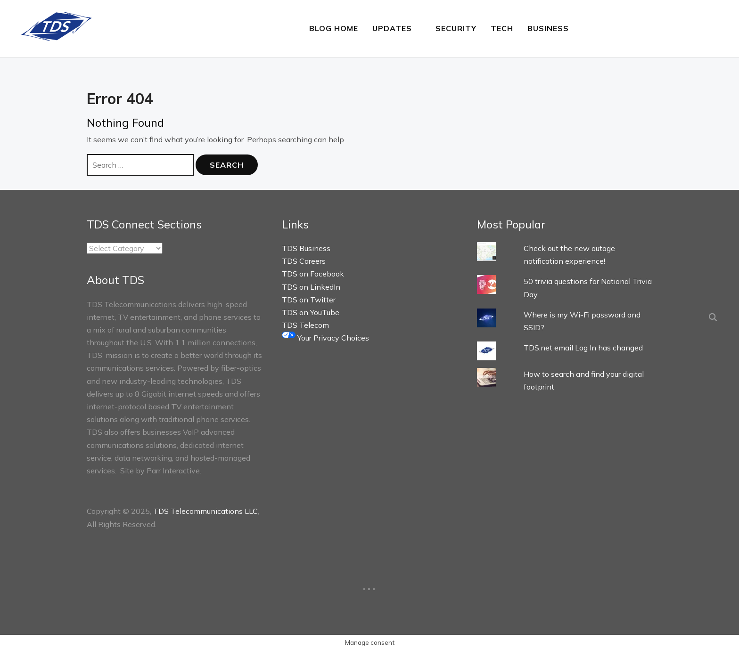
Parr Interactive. (174, 470)
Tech (502, 28)
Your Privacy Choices (325, 337)
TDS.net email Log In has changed (583, 347)
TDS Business (306, 248)
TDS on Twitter (309, 299)
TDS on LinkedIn (311, 286)
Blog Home (333, 28)
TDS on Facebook (313, 273)
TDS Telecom (305, 325)
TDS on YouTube (310, 312)
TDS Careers (304, 261)
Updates (392, 28)
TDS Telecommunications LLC (205, 511)
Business (548, 28)
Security (455, 28)
